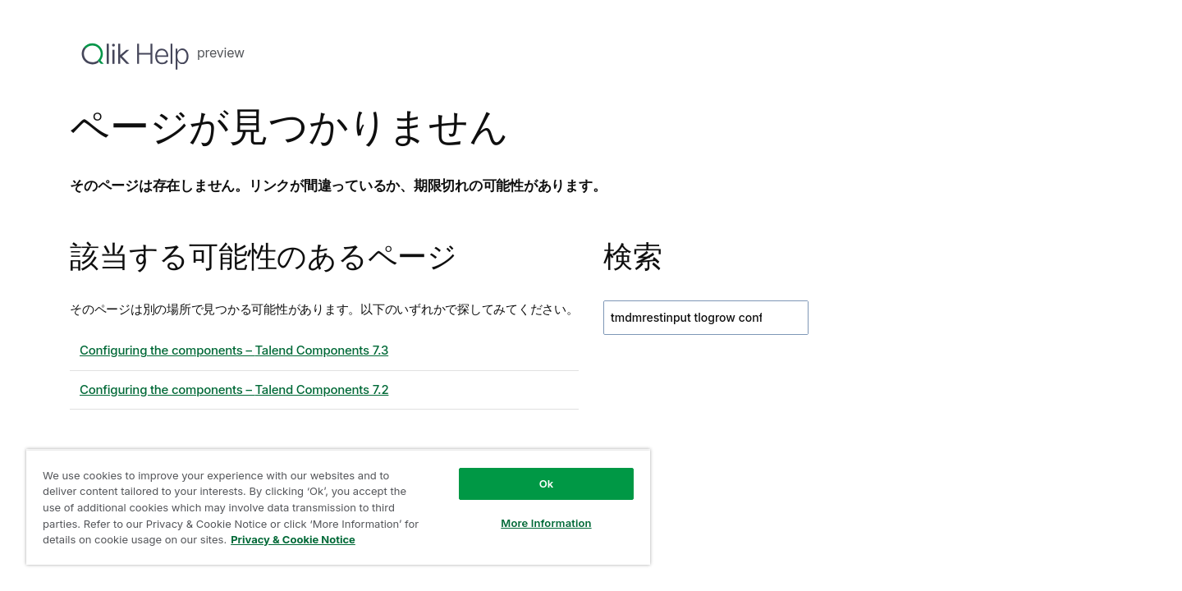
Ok (546, 483)
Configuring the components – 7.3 (234, 350)
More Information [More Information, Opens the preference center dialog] (546, 522)
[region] (338, 507)
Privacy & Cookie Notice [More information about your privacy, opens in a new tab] (293, 539)
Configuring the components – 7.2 (234, 389)
